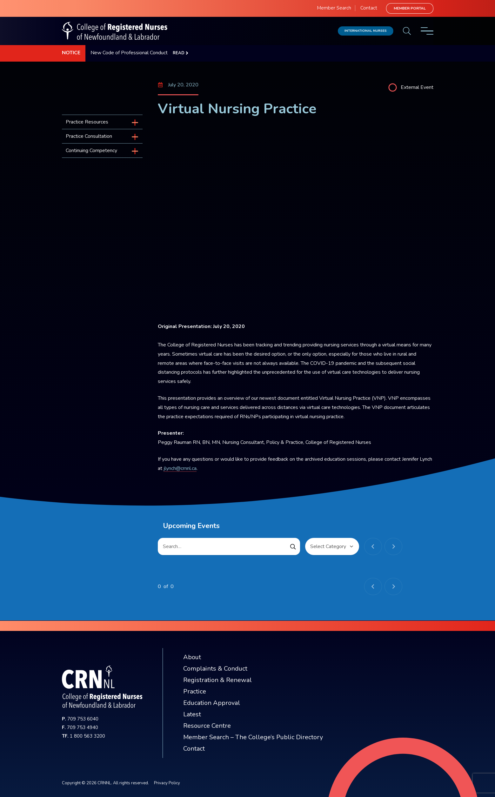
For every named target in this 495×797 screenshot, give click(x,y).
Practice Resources (87, 121)
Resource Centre (207, 725)
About (192, 657)
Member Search (334, 8)
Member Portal (410, 8)
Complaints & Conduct (215, 668)
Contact (368, 8)
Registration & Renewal (217, 680)
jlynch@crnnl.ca (180, 468)
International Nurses (365, 30)
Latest (192, 714)
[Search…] (229, 546)
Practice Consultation (89, 136)
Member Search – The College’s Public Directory (253, 737)
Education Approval (211, 703)
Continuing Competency (91, 150)
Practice (194, 691)
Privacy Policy (167, 783)
